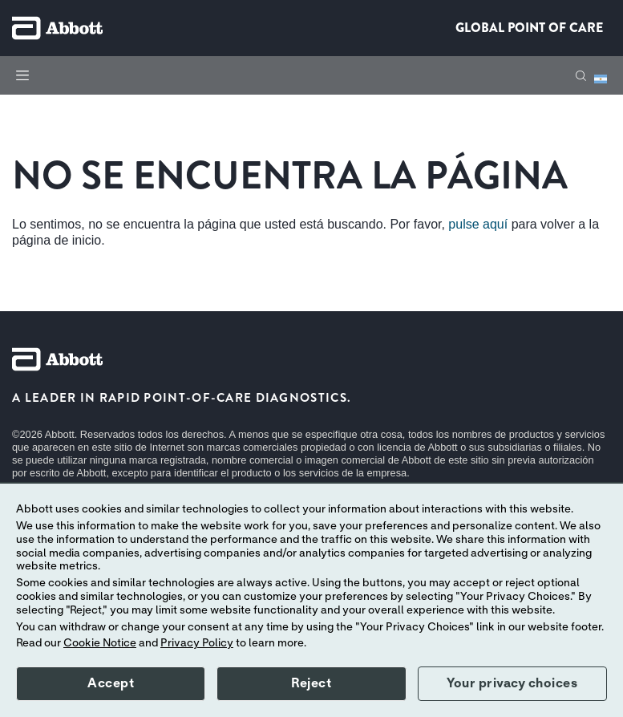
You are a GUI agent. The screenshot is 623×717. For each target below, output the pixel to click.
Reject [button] (311, 683)
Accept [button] (110, 683)
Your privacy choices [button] (512, 683)
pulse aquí (478, 224)
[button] (581, 76)
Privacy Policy (196, 643)
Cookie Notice (99, 643)
